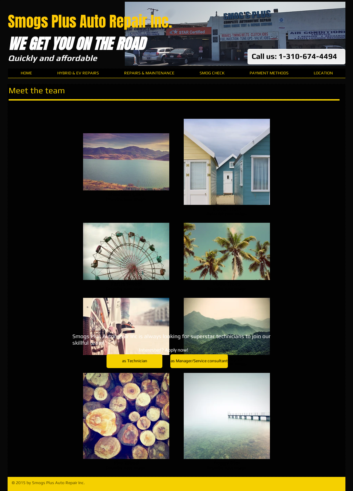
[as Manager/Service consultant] (199, 361)
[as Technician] (134, 361)
